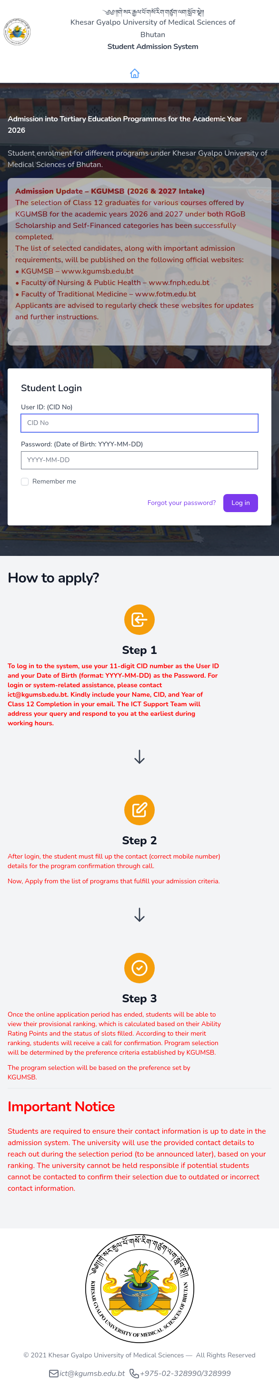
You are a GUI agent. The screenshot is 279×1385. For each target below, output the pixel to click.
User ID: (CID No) (47, 407)
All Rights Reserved (226, 1355)
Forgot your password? (182, 502)
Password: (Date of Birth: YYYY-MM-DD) (82, 444)
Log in (240, 502)
